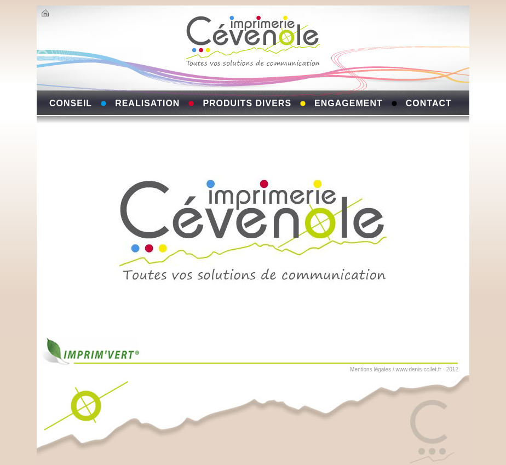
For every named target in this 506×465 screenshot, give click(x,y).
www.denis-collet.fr (418, 369)
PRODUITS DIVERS (247, 103)
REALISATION (147, 103)
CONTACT (429, 103)
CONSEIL (70, 103)
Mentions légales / (371, 369)
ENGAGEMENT (348, 103)
